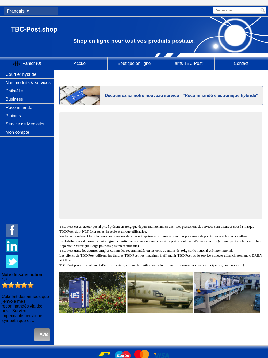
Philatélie (14, 91)
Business (14, 99)
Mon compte (17, 132)
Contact (241, 63)
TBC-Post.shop (34, 29)
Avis (44, 334)
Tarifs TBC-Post (188, 63)
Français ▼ (18, 11)
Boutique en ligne (134, 63)
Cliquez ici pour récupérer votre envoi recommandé (161, 78)
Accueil (81, 63)
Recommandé (19, 107)
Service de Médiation (25, 124)
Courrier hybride (21, 74)
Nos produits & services (28, 82)
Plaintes (13, 115)
